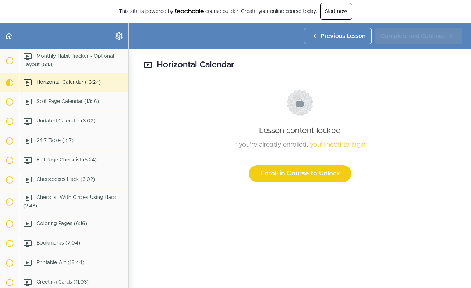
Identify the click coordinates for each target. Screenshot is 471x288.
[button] (9, 36)
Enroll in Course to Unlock (300, 173)
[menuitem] (119, 36)
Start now (336, 11)
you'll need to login (337, 145)
